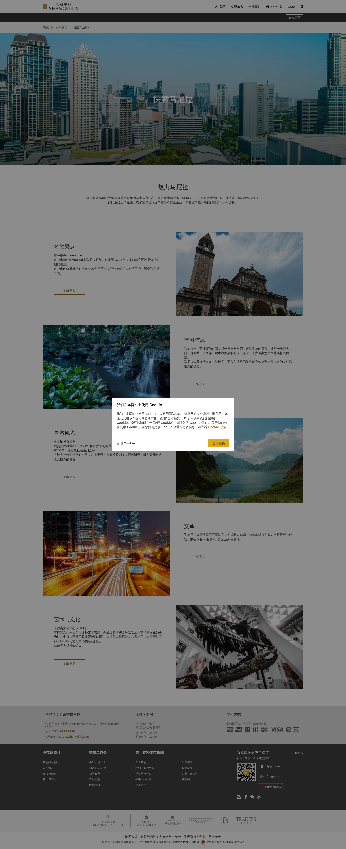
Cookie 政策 (217, 427)
